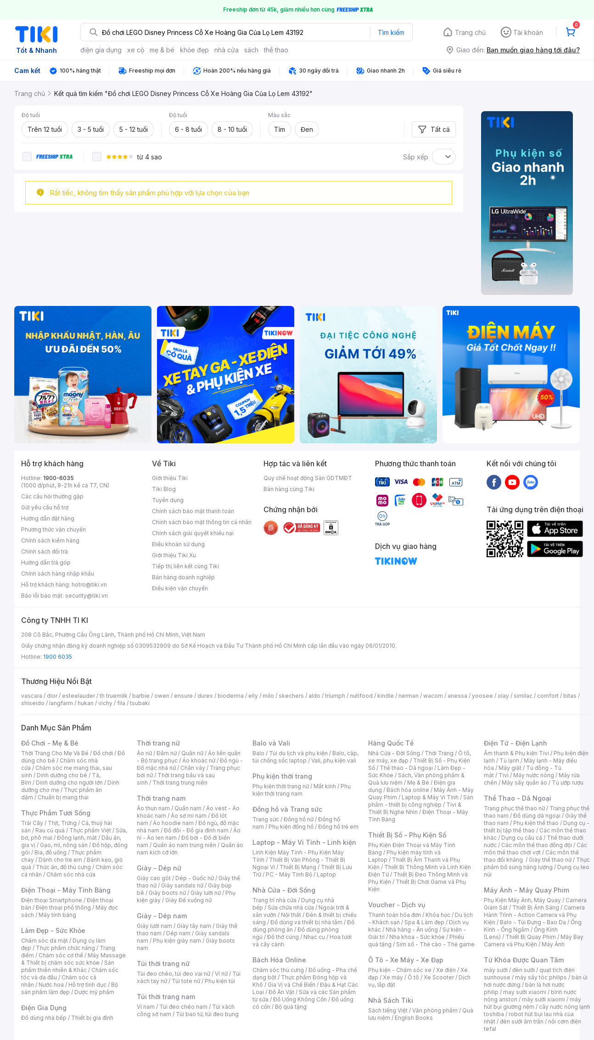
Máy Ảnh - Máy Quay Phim (526, 890)
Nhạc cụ (314, 936)
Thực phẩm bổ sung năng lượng (537, 863)
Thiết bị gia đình (92, 1017)
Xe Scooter (439, 977)
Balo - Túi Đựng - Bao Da (533, 922)
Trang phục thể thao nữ (514, 808)
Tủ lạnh (509, 760)
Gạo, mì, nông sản (64, 845)
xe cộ (135, 50)
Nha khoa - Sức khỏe (417, 936)
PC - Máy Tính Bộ (289, 874)
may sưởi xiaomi (524, 992)
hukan (86, 703)
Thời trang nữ (158, 743)
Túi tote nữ (186, 981)
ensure (183, 695)
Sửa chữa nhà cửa (291, 907)
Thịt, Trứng (62, 823)
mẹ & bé (162, 50)
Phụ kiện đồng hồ (291, 826)
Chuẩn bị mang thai (63, 797)
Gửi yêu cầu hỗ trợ (44, 507)
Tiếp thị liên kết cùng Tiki (185, 566)
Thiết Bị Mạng (298, 867)
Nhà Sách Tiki (390, 1000)
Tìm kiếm (391, 32)
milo (268, 695)
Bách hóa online (408, 789)
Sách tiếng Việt (388, 1010)
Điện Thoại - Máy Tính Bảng (66, 890)
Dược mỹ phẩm (94, 992)
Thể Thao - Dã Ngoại (517, 798)
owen (161, 695)
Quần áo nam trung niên (184, 845)
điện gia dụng (101, 50)
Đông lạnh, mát (77, 837)
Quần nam (188, 808)
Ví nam (146, 1006)
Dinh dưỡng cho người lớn (69, 782)
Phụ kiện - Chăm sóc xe (399, 970)
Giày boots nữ (167, 892)
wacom (433, 695)
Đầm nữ (167, 753)
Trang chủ (470, 32)
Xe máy (393, 977)
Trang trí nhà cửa (274, 900)
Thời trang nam (161, 798)
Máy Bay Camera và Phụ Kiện (533, 940)
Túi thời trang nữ (163, 963)
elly (253, 695)
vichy (105, 703)
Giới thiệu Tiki (170, 478)
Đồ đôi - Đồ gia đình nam (196, 830)
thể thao (276, 50)
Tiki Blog (164, 489)
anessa (457, 695)
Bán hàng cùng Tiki (288, 489)
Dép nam (178, 933)
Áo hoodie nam (173, 823)
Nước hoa (51, 984)
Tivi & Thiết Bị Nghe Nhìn (414, 808)
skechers (291, 695)
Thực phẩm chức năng (65, 947)
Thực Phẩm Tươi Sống (55, 813)
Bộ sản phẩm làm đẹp (69, 988)
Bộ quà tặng (291, 1006)
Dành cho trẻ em (60, 859)
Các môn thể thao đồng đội (536, 845)
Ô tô (413, 977)
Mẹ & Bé (418, 782)
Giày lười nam (154, 925)
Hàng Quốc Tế (391, 743)
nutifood (361, 695)
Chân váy (192, 767)
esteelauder (78, 695)
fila (121, 703)
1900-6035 (58, 478)
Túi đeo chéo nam (183, 1006)
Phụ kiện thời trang (282, 776)
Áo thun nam (153, 808)
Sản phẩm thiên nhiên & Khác (67, 966)
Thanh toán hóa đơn (394, 914)
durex (205, 695)
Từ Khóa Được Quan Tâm (524, 960)
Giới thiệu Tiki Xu (174, 555)
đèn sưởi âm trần (522, 1021)
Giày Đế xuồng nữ (188, 900)
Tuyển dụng (168, 500)
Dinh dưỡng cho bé (62, 775)
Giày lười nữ (206, 892)
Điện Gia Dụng (44, 1008)
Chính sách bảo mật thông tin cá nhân (202, 522)
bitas (570, 695)
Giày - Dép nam (162, 916)
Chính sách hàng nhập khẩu (57, 573)
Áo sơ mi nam (189, 815)
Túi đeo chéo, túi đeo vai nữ (173, 973)
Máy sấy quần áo (524, 782)
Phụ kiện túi (220, 981)
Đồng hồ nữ (299, 819)
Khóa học (438, 914)
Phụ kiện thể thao (536, 823)
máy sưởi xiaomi (543, 999)
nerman (408, 695)
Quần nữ (192, 753)
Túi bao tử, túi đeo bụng (207, 1014)
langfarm (61, 703)
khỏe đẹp (194, 50)
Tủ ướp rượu (567, 782)
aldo (314, 695)
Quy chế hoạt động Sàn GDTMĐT (307, 478)
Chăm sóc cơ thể (61, 955)
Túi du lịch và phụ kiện (298, 753)
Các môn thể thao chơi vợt (535, 849)
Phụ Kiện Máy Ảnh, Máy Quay (522, 900)
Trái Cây (32, 823)
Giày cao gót (154, 878)
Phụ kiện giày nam (177, 940)
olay (503, 695)
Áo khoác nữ (198, 760)
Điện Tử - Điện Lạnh (515, 743)
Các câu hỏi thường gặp (52, 496)
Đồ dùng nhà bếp (44, 1017)
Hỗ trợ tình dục (87, 984)
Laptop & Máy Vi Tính (430, 797)
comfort (548, 695)
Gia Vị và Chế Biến (291, 984)
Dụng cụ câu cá (521, 837)
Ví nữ (221, 973)
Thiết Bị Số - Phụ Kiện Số (407, 835)
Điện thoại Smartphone (51, 900)
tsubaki (140, 703)
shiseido (33, 703)
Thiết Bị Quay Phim (530, 936)
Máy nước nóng (533, 775)
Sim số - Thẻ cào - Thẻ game (435, 944)
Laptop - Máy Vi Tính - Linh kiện (304, 842)
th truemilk (114, 695)
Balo (258, 753)
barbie (141, 695)
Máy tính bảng (57, 914)
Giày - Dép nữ (159, 868)
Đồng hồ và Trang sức (287, 809)
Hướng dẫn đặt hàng (47, 518)
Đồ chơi (103, 753)
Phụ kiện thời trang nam (301, 790)
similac (523, 695)
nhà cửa (226, 50)
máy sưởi (496, 970)
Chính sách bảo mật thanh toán (193, 511)
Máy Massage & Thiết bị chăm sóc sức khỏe (73, 959)
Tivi (504, 775)
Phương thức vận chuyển (53, 529)
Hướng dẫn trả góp (46, 562)
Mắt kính (325, 786)
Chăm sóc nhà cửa (70, 874)
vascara (31, 695)
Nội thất (291, 914)
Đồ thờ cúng (283, 936)
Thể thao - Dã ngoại (406, 767)
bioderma (231, 695)
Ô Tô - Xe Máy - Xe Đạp (405, 960)
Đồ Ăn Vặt (281, 992)
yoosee (482, 695)
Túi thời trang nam (166, 996)
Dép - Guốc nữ (194, 878)
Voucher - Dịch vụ (396, 905)
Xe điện (446, 970)
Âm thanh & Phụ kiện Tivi (516, 753)
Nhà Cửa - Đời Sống (283, 890)
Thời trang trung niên (179, 782)
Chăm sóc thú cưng (278, 970)
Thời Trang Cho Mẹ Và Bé (55, 753)
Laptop (326, 874)
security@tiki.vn (86, 595)
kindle (385, 695)
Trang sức (265, 819)
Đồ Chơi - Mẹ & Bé (49, 743)
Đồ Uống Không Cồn (300, 999)
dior (52, 695)
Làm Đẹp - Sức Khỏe (53, 930)
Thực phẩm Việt (90, 830)
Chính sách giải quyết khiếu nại (193, 533)
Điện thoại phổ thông (63, 907)
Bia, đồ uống (50, 852)
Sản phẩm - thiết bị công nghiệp (420, 801)
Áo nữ (144, 753)
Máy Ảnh (553, 944)
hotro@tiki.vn (89, 584)
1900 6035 (57, 656)
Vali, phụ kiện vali (333, 760)
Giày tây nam (194, 925)
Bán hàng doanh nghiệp (183, 577)
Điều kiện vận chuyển (180, 588)
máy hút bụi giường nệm (532, 1003)
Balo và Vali (271, 743)
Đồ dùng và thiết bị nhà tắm (306, 922)
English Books (414, 1017)
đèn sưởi (523, 970)
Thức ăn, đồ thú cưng (63, 867)
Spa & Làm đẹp (424, 922)
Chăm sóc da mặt (44, 940)
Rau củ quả (50, 830)
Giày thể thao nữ (550, 859)
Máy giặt (510, 767)
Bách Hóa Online (279, 960)
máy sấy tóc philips (541, 977)
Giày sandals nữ (182, 885)
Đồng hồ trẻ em (338, 826)
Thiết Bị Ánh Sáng (535, 907)
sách (251, 50)
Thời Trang (439, 753)
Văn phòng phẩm (435, 1010)
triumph (335, 695)
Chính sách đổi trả (44, 551)
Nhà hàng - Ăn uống (412, 929)
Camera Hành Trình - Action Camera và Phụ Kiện (534, 915)
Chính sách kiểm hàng (50, 540)
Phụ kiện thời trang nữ (280, 786)
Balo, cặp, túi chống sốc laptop (305, 757)
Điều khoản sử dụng (178, 544)
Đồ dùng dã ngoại (536, 815)
